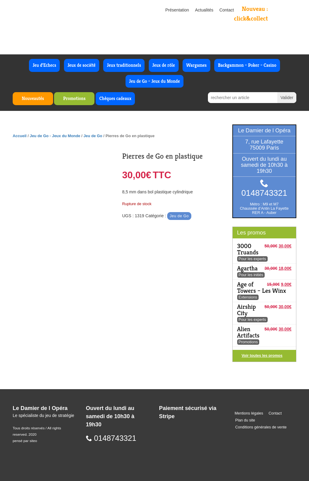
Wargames (196, 65)
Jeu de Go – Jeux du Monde (154, 81)
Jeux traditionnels (124, 65)
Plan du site (245, 420)
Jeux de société (82, 65)
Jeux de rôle (163, 65)
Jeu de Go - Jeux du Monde (55, 136)
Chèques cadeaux (115, 98)
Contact (226, 10)
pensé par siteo (25, 441)
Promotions (74, 98)
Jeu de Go (93, 136)
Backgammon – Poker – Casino (247, 65)
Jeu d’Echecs (44, 65)
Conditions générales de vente (261, 427)
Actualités (204, 10)
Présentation (177, 10)
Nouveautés (33, 98)
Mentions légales (249, 413)
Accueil (20, 136)
